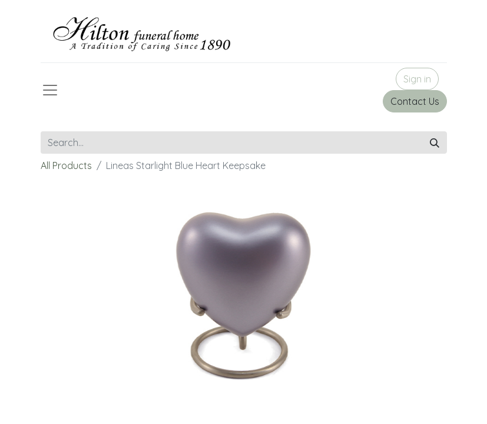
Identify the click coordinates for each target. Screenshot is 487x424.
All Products (66, 165)
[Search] (434, 142)
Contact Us (414, 101)
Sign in (417, 79)
